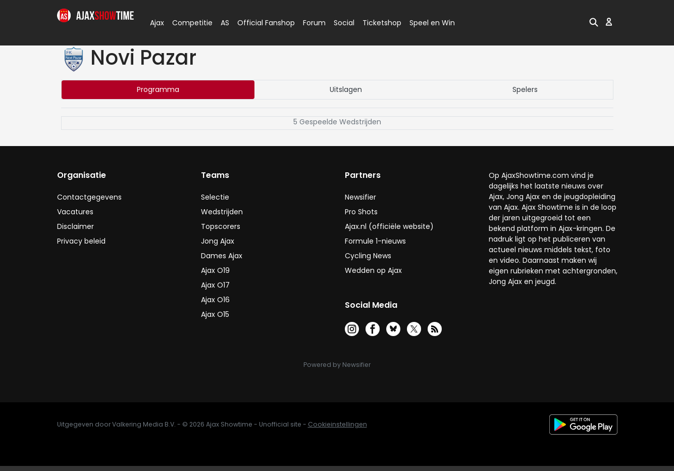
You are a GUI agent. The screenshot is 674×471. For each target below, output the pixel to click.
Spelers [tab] (525, 89)
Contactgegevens (89, 197)
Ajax (156, 23)
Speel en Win (432, 23)
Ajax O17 (215, 285)
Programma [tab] (158, 89)
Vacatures (75, 212)
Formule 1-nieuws (375, 241)
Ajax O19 (215, 270)
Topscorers (220, 226)
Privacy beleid (81, 241)
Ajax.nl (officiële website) (389, 226)
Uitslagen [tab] (346, 89)
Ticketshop (381, 23)
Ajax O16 (215, 300)
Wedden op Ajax (373, 270)
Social (342, 23)
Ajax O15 (215, 314)
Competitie (188, 23)
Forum (314, 23)
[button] (593, 21)
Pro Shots (361, 212)
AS (225, 23)
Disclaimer (75, 226)
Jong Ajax (217, 241)
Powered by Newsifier (337, 364)
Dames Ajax (221, 256)
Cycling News (368, 256)
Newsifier (360, 197)
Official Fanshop (260, 23)
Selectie (215, 197)
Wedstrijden (222, 212)
